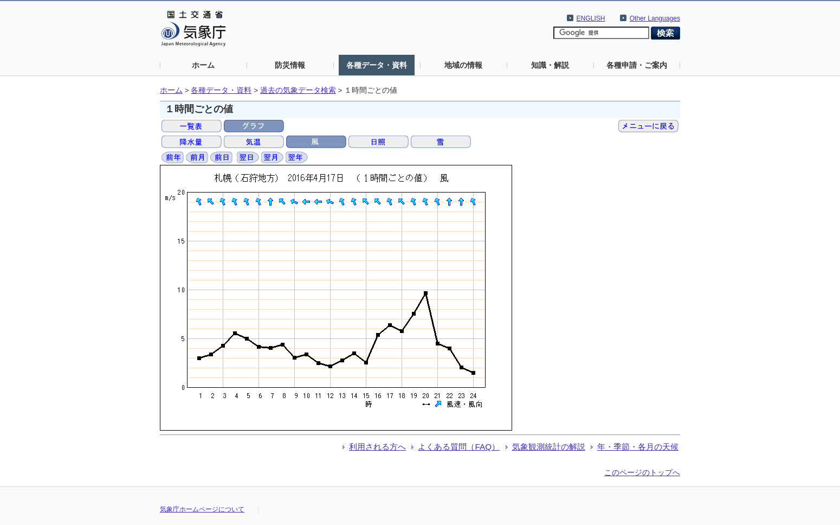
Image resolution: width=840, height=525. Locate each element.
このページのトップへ (642, 472)
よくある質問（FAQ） (459, 446)
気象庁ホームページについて (202, 509)
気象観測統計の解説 (548, 446)
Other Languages (655, 18)
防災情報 (290, 65)
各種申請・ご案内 (636, 65)
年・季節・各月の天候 (638, 446)
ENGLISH (591, 18)
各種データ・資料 (376, 65)
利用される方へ (377, 446)
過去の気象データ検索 (298, 90)
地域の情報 (463, 65)
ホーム (203, 65)
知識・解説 (550, 65)
